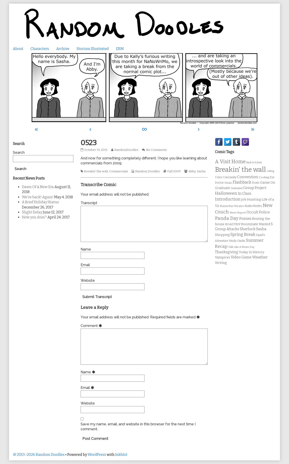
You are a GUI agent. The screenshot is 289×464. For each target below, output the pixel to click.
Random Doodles (147, 171)
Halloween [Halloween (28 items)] (226, 193)
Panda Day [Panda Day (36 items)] (226, 218)
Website (88, 280)
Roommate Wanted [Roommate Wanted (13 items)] (255, 224)
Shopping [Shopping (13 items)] (222, 235)
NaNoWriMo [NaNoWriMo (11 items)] (253, 206)
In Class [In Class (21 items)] (244, 193)
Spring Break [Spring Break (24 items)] (242, 234)
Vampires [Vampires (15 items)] (222, 257)
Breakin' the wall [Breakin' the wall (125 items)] (240, 170)
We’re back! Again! (38, 197)
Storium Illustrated (93, 49)
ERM (120, 49)
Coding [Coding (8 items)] (270, 171)
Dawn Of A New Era (38, 187)
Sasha (201, 171)
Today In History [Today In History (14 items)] (251, 252)
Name (86, 249)
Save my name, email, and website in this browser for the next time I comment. (138, 426)
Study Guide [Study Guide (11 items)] (237, 240)
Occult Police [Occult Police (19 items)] (258, 212)
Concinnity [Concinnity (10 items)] (229, 177)
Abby (192, 171)
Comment (92, 326)
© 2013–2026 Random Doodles (39, 454)
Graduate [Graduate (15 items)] (222, 188)
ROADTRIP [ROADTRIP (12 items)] (232, 224)
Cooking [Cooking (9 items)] (264, 177)
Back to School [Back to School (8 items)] (254, 162)
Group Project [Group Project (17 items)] (254, 188)
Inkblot (121, 454)
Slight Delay (32, 212)
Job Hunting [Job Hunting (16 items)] (251, 199)
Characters (39, 49)
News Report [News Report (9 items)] (238, 212)
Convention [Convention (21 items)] (247, 177)
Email (85, 265)
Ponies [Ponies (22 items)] (245, 218)
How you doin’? (34, 217)
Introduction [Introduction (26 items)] (227, 199)
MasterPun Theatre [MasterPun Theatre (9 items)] (232, 206)
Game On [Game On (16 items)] (267, 182)
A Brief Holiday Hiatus (40, 202)
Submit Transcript (97, 297)
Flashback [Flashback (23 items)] (242, 182)
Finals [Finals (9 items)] (228, 182)
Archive (62, 49)
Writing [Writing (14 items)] (221, 263)
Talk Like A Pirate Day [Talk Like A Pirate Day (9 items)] (241, 247)
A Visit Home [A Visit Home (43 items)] (230, 162)
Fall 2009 (174, 171)
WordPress (97, 454)
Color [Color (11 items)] (218, 177)
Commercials (118, 171)
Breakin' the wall (96, 171)
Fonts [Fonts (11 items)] (255, 182)
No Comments (156, 150)
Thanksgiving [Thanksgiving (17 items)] (226, 252)
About (18, 49)
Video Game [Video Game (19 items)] (241, 257)
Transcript (89, 203)
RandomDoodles (126, 150)
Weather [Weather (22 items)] (260, 257)
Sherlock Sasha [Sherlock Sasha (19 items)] (253, 229)
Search (19, 152)
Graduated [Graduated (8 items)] (236, 188)
